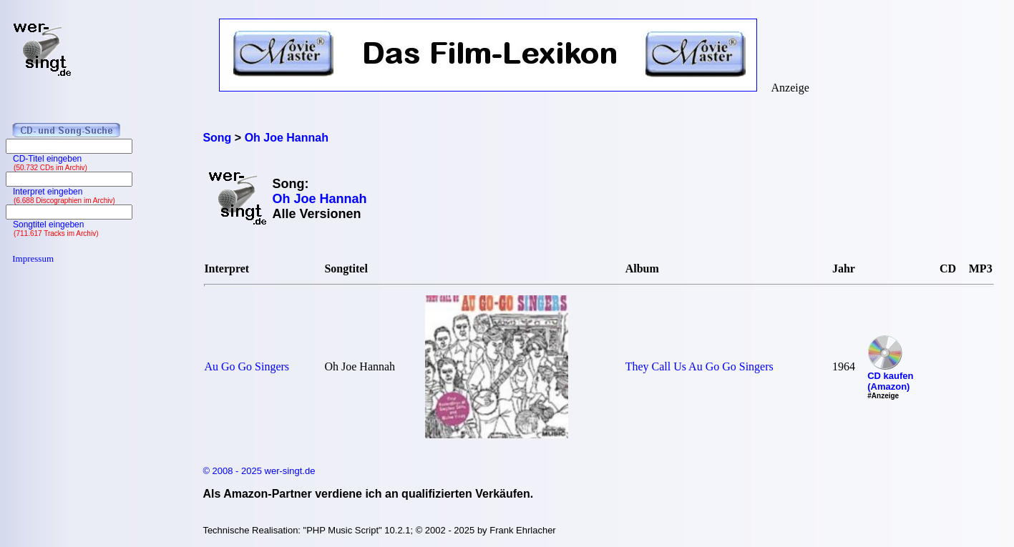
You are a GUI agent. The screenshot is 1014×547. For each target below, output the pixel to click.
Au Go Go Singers (246, 366)
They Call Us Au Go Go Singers (699, 366)
